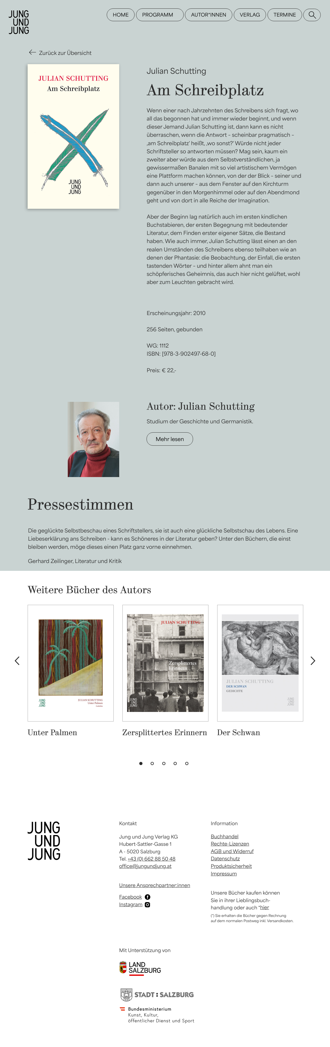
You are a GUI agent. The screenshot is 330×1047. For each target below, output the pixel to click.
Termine (285, 15)
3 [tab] (165, 765)
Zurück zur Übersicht (65, 52)
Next (313, 661)
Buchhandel (224, 836)
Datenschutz (225, 858)
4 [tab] (176, 765)
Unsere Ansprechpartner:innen (154, 885)
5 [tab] (188, 765)
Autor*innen (208, 15)
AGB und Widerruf (232, 851)
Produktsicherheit (231, 866)
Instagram (130, 904)
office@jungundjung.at (145, 866)
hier (264, 907)
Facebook (130, 897)
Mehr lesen (170, 439)
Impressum (224, 873)
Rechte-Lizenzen (230, 844)
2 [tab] (153, 765)
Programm (157, 15)
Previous (17, 661)
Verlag (250, 15)
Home (121, 15)
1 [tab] (142, 765)
